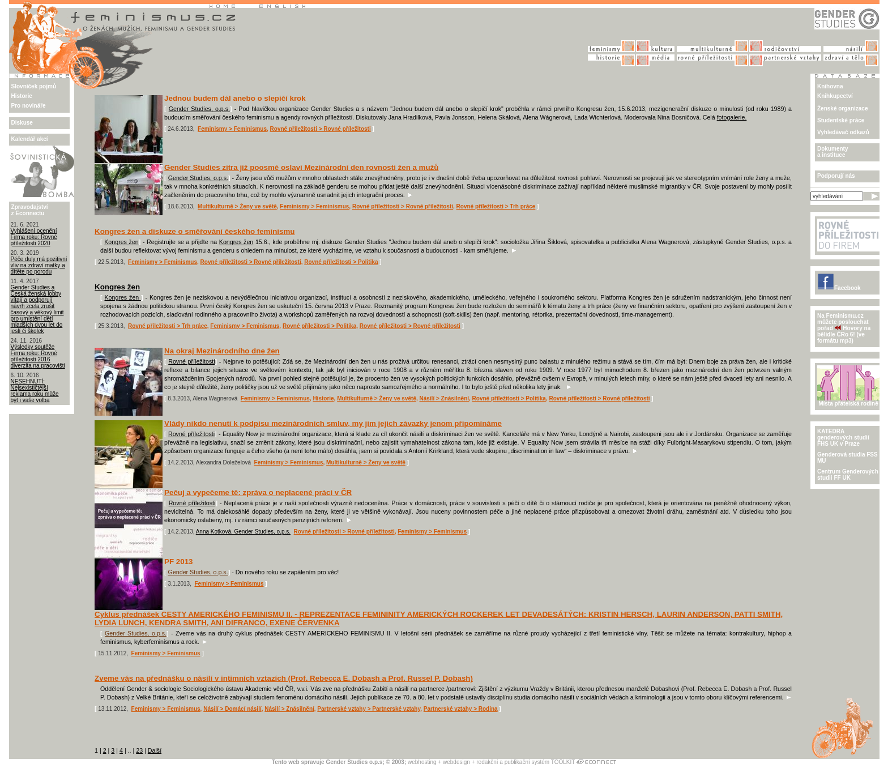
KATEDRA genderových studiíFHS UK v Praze (843, 437)
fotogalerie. (732, 117)
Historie (21, 96)
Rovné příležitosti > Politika (341, 262)
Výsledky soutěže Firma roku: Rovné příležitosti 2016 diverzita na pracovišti (38, 356)
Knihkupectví (835, 96)
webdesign (456, 762)
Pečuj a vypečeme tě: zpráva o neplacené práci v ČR (258, 492)
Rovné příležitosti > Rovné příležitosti (320, 129)
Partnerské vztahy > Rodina (461, 709)
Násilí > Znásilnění (444, 398)
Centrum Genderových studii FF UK (847, 474)
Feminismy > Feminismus (232, 129)
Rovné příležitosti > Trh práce (496, 206)
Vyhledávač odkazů (843, 132)
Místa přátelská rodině (848, 401)
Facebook (839, 288)
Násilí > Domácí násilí (232, 709)
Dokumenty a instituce (832, 152)
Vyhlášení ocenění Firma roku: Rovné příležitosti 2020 (34, 237)
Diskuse (22, 123)
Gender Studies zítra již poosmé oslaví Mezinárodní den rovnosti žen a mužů (301, 167)
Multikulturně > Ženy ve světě (237, 206)
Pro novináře (28, 106)
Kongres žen (121, 241)
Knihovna (830, 86)
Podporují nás (836, 176)
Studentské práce (840, 120)
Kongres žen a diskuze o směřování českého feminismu (194, 231)
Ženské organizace (842, 108)
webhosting (422, 762)
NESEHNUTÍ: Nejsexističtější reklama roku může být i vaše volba (35, 390)
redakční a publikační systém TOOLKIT (525, 762)
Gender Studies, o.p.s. (199, 108)
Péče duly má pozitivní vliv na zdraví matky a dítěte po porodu (39, 265)
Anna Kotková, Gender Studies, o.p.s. (243, 531)
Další (154, 750)
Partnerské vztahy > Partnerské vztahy (368, 709)
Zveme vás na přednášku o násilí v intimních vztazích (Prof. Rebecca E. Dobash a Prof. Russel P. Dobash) (284, 678)
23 (139, 750)
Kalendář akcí (29, 139)
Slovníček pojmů (33, 86)
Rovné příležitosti (191, 361)
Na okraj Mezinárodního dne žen (222, 351)
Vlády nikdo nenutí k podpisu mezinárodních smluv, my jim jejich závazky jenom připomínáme (333, 423)
